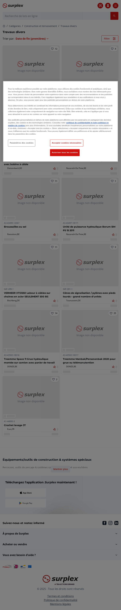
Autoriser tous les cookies (65, 153)
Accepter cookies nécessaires (66, 143)
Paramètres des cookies (21, 143)
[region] (60, 121)
